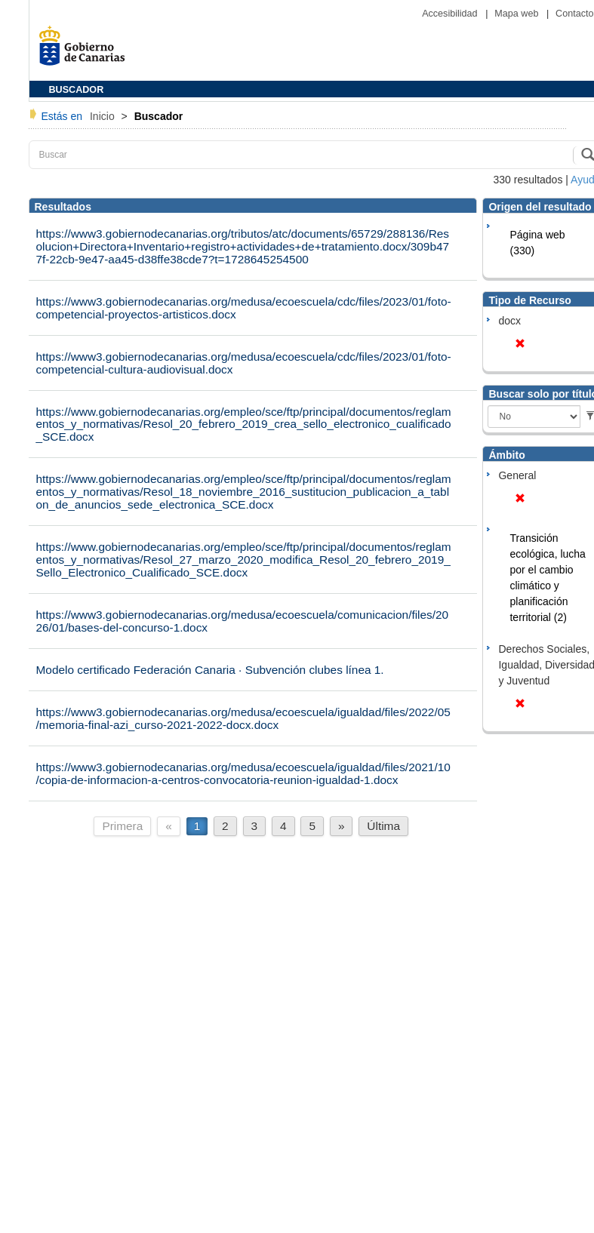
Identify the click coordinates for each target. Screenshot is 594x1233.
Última (383, 825)
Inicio (104, 116)
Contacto (574, 13)
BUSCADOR (76, 90)
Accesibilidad (451, 13)
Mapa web (517, 13)
